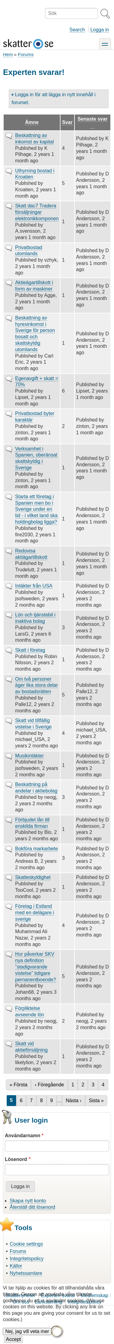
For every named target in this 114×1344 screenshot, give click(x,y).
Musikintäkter (29, 755)
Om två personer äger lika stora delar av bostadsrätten (36, 685)
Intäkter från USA (34, 585)
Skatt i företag (30, 650)
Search (77, 29)
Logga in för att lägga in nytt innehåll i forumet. (53, 98)
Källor (16, 1265)
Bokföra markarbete (36, 848)
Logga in (99, 29)
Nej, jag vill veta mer (27, 1336)
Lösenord (16, 1159)
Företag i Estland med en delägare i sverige (34, 913)
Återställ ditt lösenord (32, 1207)
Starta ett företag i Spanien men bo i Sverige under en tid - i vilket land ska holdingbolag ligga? (36, 509)
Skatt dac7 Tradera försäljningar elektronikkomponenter (39, 212)
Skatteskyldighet (33, 877)
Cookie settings (26, 1244)
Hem (8, 54)
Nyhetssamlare (26, 1273)
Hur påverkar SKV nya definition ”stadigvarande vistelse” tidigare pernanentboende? (35, 966)
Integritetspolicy (26, 1258)
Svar (67, 122)
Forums (25, 54)
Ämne (31, 122)
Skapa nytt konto (28, 1200)
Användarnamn (22, 1135)
